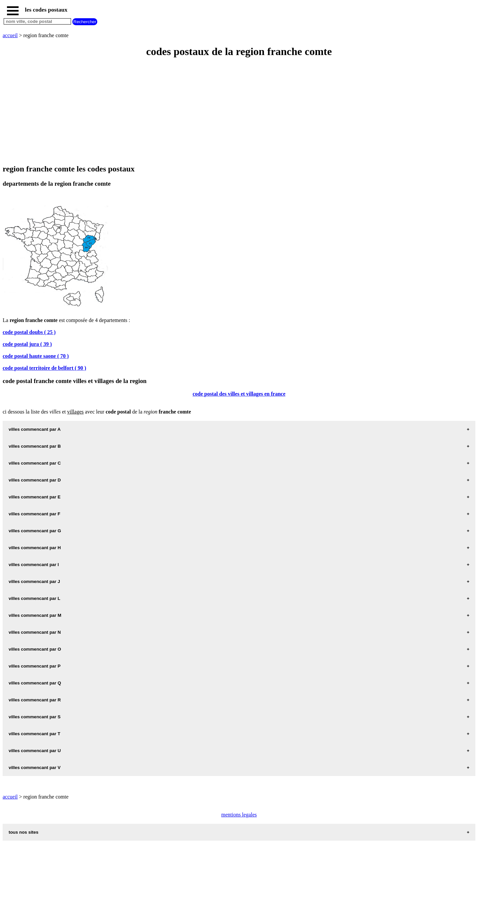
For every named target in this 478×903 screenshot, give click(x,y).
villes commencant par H (35, 547)
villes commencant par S (34, 716)
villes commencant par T (34, 733)
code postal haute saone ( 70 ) (36, 356)
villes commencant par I (34, 564)
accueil (10, 35)
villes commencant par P (34, 666)
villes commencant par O (35, 649)
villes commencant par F (34, 513)
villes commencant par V (34, 767)
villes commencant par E (34, 496)
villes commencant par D (35, 480)
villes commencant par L (34, 598)
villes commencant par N (35, 632)
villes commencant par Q (35, 682)
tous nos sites (24, 832)
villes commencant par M (35, 615)
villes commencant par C (35, 463)
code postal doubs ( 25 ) (29, 332)
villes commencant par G (35, 530)
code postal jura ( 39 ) (27, 344)
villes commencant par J (34, 581)
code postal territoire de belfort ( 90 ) (44, 368)
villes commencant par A (35, 429)
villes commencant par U (35, 750)
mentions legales (239, 814)
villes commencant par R (35, 699)
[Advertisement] (202, 111)
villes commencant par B (35, 446)
